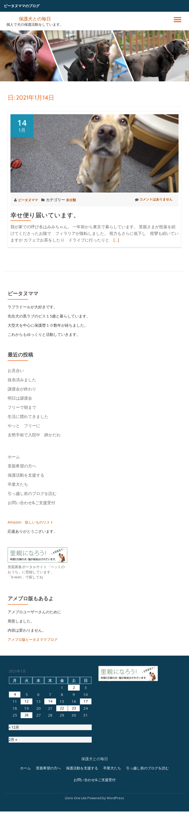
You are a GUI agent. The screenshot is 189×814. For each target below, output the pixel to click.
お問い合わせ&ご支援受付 (31, 502)
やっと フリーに (24, 425)
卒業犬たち (18, 484)
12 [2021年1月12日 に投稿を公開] (26, 752)
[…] (116, 240)
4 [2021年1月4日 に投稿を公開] (15, 745)
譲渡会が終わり (22, 389)
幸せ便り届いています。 (44, 215)
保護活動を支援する (26, 475)
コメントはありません (150, 199)
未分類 (75, 199)
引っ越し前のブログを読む (32, 493)
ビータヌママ (30, 199)
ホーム (14, 457)
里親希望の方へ (22, 466)
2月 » (13, 792)
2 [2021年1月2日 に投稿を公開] (74, 738)
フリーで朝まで (22, 407)
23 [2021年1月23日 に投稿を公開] (74, 759)
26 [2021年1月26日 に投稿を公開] (26, 766)
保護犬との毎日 (35, 18)
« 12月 (14, 778)
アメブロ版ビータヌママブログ (34, 639)
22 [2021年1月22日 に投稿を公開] (62, 759)
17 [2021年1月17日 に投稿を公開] (85, 752)
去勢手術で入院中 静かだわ (34, 435)
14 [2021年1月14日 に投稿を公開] (50, 752)
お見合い (18, 370)
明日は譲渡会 (20, 398)
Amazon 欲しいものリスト (32, 522)
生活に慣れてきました (28, 416)
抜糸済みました (22, 380)
